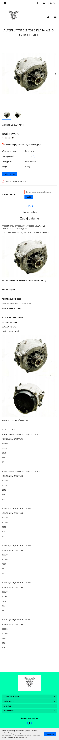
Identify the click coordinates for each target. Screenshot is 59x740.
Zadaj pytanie (9, 174)
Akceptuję (50, 734)
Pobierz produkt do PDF (14, 181)
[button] (52, 3)
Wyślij (28, 197)
